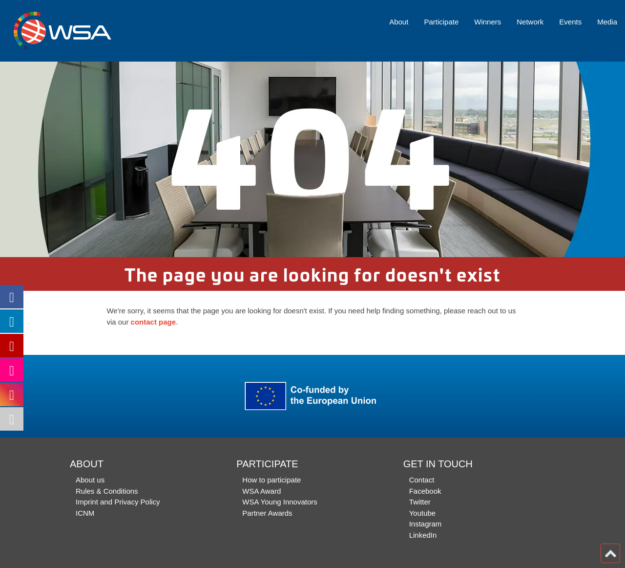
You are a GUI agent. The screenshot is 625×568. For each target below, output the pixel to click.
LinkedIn (423, 535)
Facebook (425, 491)
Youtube (422, 513)
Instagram (425, 524)
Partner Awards (267, 513)
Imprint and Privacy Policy (118, 502)
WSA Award (261, 491)
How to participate (271, 480)
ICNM (85, 513)
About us (90, 480)
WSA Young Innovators (279, 502)
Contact (422, 480)
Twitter (420, 502)
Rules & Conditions (107, 491)
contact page (153, 322)
